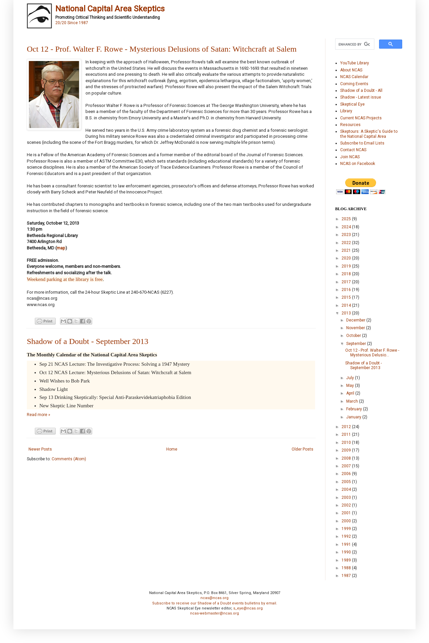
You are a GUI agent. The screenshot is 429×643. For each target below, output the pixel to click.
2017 (347, 282)
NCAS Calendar (354, 76)
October (354, 335)
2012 (347, 426)
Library (346, 111)
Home (171, 449)
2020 (347, 258)
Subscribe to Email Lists (362, 143)
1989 (347, 560)
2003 (347, 497)
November (356, 328)
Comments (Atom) (69, 459)
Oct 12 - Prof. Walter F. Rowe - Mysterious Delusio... (372, 352)
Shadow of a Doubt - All (361, 90)
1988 (347, 568)
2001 (347, 513)
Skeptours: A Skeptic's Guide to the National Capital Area (368, 133)
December (356, 320)
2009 (347, 450)
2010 (347, 442)
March (352, 401)
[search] (354, 44)
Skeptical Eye (352, 104)
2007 (347, 466)
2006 (347, 473)
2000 (347, 521)
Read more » (38, 414)
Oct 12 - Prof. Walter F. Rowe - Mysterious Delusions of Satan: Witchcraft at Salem (162, 49)
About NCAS (351, 70)
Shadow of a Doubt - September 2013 (87, 341)
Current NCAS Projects (361, 118)
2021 (347, 250)
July (350, 377)
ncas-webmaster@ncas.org (214, 613)
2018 (347, 274)
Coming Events (354, 83)
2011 (347, 434)
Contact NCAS (353, 150)
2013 (347, 313)
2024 (347, 227)
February (354, 409)
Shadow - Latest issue (360, 97)
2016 (347, 289)
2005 (347, 481)
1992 (347, 536)
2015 (347, 297)
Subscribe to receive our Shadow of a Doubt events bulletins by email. (214, 603)
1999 (347, 528)
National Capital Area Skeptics (110, 8)
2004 (347, 489)
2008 (347, 458)
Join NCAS (350, 157)
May (350, 385)
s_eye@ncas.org (248, 608)
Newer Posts (40, 449)
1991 (347, 544)
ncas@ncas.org (214, 598)
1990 (347, 552)
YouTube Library (354, 63)
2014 (347, 305)
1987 (347, 575)
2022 (347, 242)
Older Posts (302, 449)
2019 (347, 266)
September (356, 343)
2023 (347, 234)
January (354, 417)
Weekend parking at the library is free (65, 279)
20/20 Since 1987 (71, 22)
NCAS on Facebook (357, 163)
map (61, 247)
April (350, 393)
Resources (350, 124)
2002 (347, 505)
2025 (347, 219)
